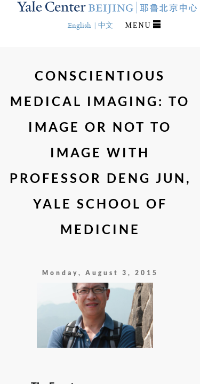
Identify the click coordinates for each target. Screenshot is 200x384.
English (79, 25)
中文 (105, 25)
